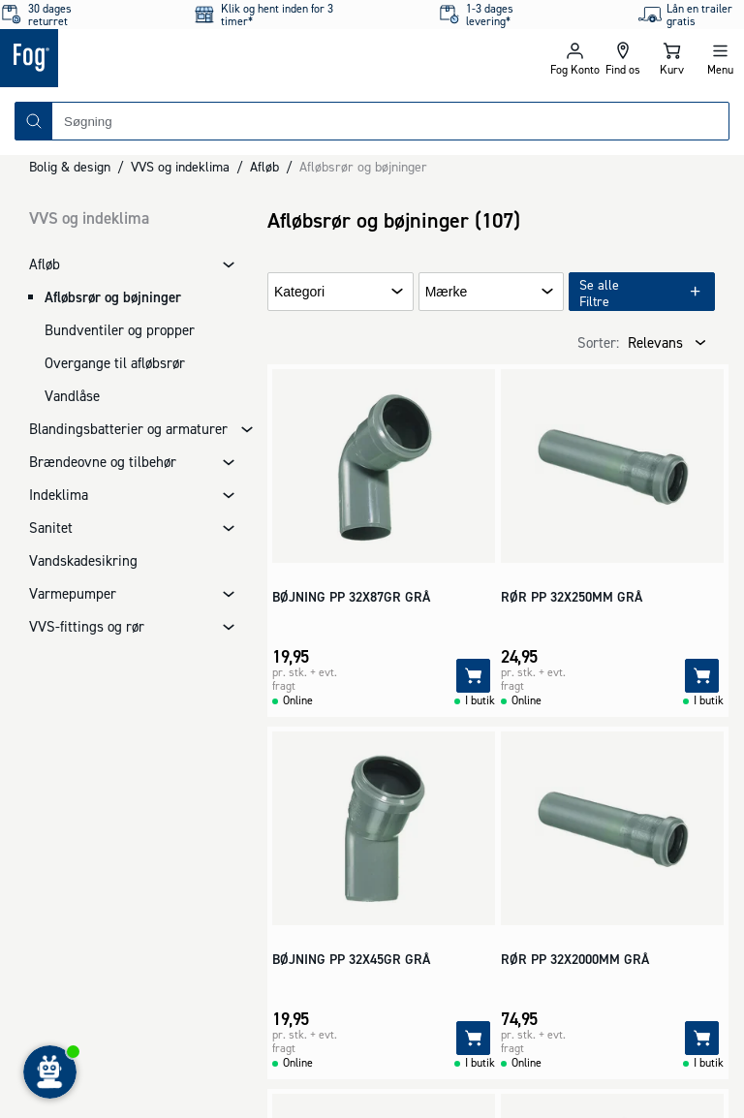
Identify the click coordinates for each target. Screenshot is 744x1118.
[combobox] (390, 121)
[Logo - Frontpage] (186, 58)
